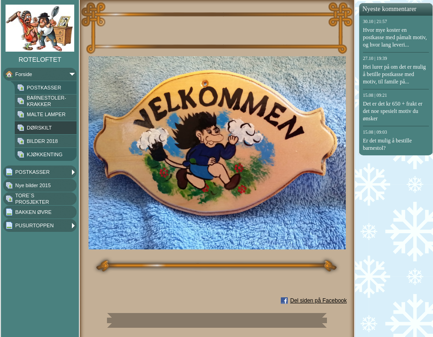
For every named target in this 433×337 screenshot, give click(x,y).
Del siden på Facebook (318, 300)
